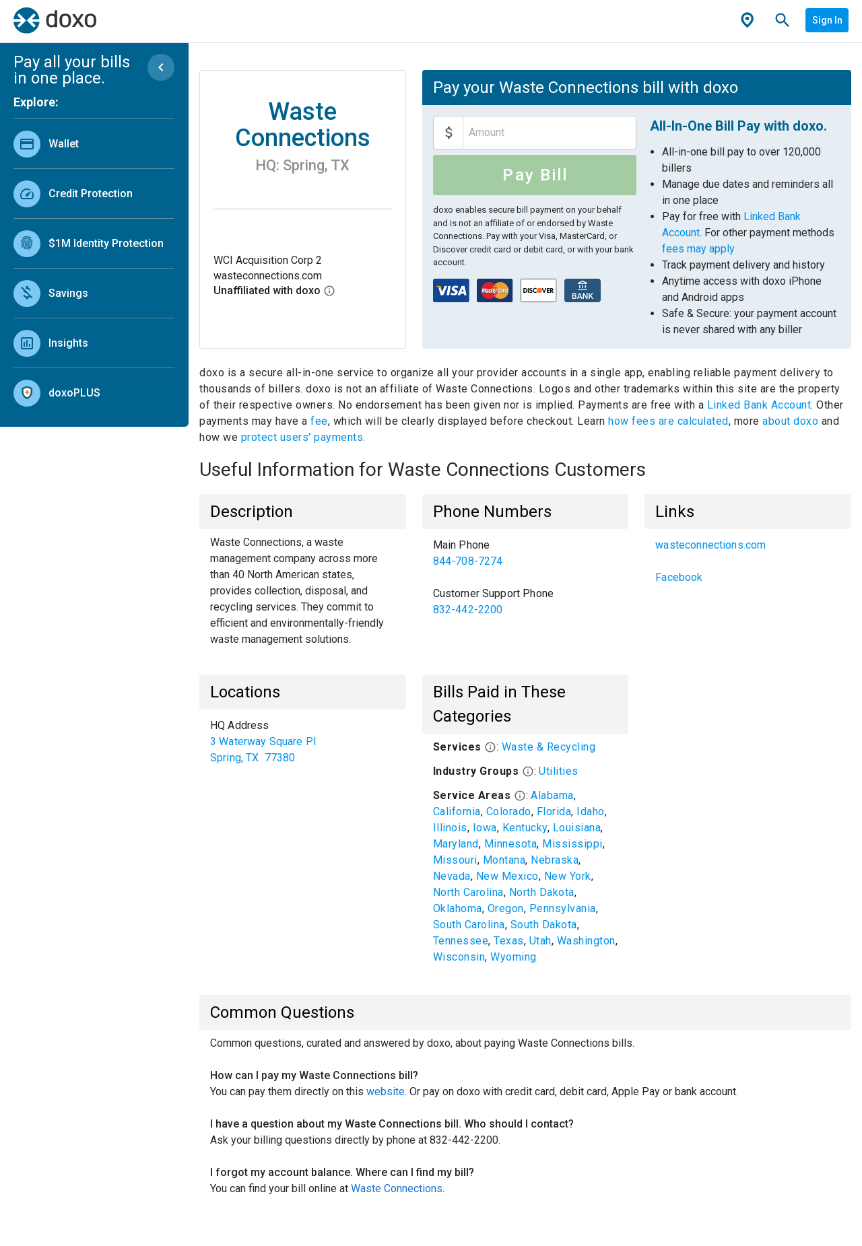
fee (319, 421)
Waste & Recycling (549, 746)
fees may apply (698, 248)
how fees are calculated (668, 421)
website (385, 1091)
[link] (94, 143)
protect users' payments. (303, 437)
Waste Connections (396, 1188)
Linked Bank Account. (762, 405)
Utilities (558, 771)
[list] (94, 265)
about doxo (791, 421)
